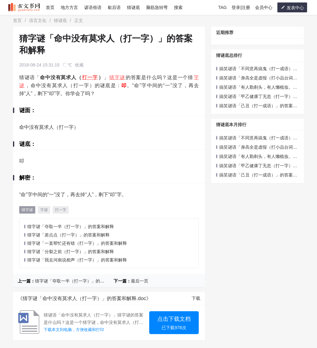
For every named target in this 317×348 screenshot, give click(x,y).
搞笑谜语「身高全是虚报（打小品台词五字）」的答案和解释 (256, 78)
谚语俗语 (93, 7)
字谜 (44, 210)
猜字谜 (117, 77)
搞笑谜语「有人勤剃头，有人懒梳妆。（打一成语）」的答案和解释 (254, 88)
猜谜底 (133, 7)
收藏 (79, 64)
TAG (222, 7)
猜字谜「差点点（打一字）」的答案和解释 (68, 234)
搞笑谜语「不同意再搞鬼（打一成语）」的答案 (256, 69)
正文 (78, 20)
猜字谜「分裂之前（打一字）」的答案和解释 (70, 251)
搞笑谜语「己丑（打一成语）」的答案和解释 (256, 106)
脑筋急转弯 (157, 7)
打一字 (90, 77)
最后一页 (139, 280)
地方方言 (69, 7)
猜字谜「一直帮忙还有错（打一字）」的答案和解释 (77, 243)
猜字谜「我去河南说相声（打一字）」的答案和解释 (77, 259)
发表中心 (292, 7)
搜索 (178, 7)
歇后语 (114, 7)
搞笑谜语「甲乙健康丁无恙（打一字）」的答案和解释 (256, 97)
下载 (196, 298)
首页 (50, 7)
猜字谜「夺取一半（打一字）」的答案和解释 (70, 226)
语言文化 (37, 20)
